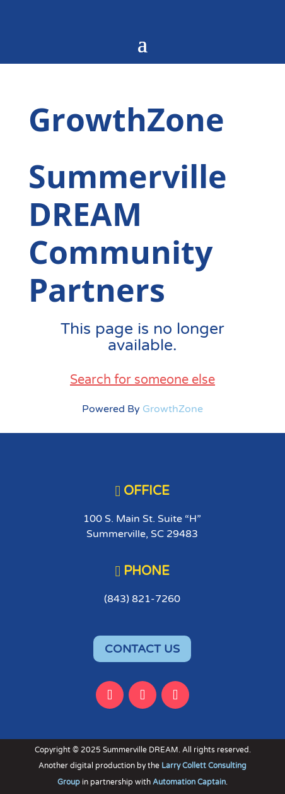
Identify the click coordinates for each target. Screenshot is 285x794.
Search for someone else (142, 380)
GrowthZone (172, 409)
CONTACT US (142, 649)
